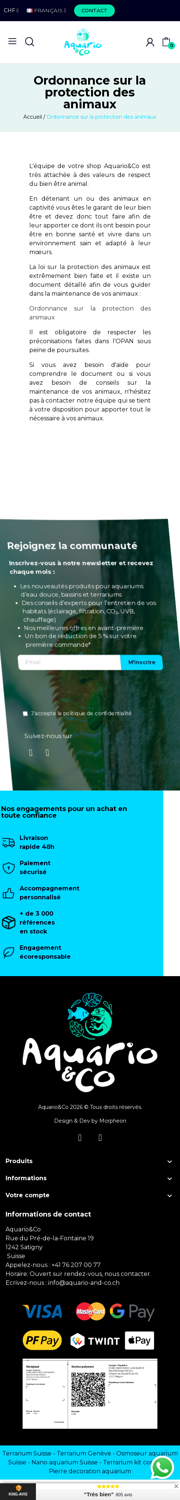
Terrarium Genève (84, 1453)
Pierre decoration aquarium (90, 1471)
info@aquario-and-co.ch (84, 1282)
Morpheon (112, 1120)
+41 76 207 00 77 (76, 1264)
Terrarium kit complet (135, 1462)
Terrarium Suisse (26, 1453)
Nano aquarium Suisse (64, 1462)
